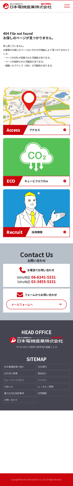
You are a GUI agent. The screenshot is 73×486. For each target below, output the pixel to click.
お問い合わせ (10, 399)
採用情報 (42, 393)
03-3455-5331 (43, 281)
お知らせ (8, 386)
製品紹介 (42, 373)
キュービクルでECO (14, 380)
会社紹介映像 (10, 373)
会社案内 (42, 366)
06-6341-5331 (43, 277)
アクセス (42, 380)
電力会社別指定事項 (14, 393)
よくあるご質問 (45, 386)
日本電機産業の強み (14, 366)
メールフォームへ (22, 304)
